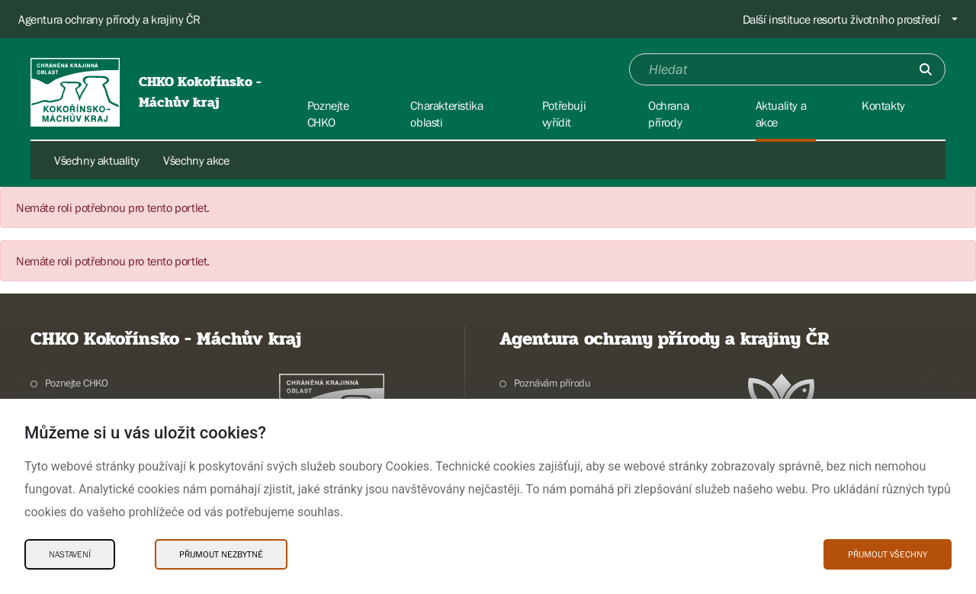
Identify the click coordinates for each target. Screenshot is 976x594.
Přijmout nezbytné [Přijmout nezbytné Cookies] (221, 554)
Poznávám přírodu (552, 383)
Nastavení (70, 554)
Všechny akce (196, 160)
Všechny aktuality (96, 160)
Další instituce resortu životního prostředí (841, 19)
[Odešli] (926, 69)
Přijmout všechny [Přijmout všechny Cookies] (887, 554)
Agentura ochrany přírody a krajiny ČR (109, 19)
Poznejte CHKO (76, 383)
